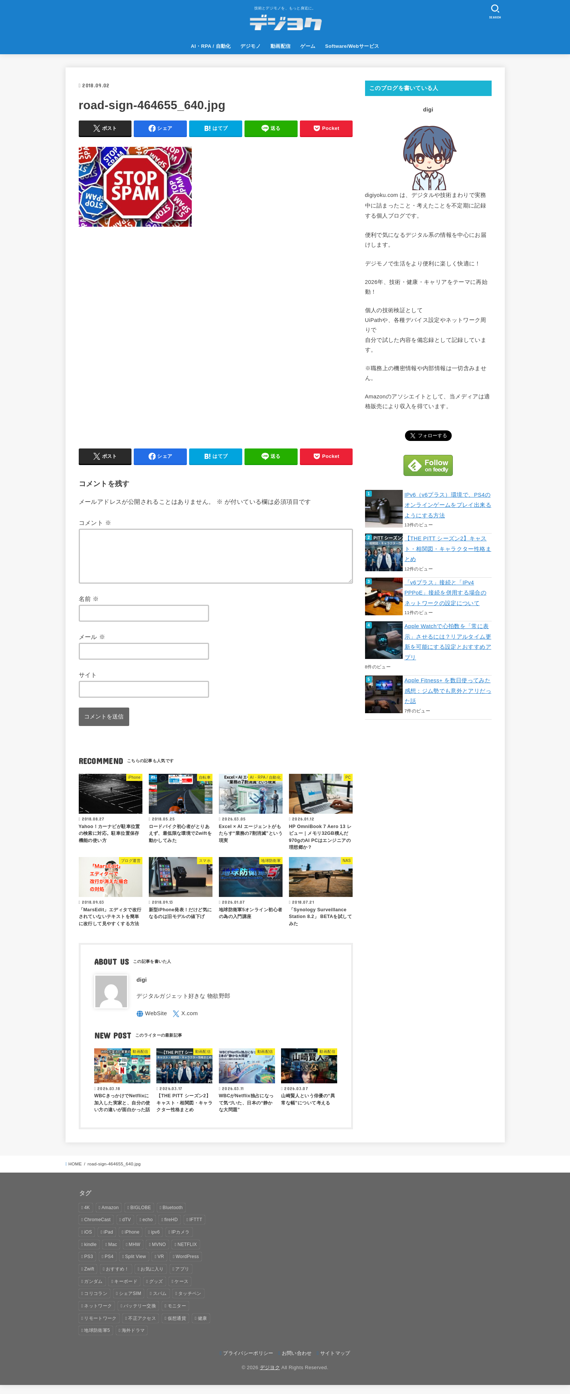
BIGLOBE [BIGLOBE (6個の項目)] (140, 1216)
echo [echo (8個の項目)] (147, 1228)
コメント (95, 522)
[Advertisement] (216, 334)
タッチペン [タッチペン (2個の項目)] (190, 1302)
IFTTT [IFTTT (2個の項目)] (195, 1228)
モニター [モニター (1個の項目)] (177, 1315)
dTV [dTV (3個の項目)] (126, 1228)
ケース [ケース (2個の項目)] (181, 1290)
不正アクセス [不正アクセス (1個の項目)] (142, 1327)
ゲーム (307, 46)
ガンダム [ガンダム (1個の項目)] (93, 1290)
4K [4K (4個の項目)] (87, 1216)
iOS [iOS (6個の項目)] (88, 1241)
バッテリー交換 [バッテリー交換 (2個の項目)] (140, 1315)
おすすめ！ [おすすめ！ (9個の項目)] (117, 1278)
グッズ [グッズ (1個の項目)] (156, 1290)
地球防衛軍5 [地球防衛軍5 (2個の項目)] (97, 1339)
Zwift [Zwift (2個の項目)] (89, 1278)
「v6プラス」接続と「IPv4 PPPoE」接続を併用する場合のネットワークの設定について (446, 593)
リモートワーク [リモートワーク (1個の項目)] (100, 1327)
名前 (89, 607)
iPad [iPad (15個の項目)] (108, 1241)
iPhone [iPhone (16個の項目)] (132, 1241)
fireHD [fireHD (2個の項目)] (171, 1228)
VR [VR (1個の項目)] (160, 1265)
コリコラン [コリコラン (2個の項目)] (95, 1302)
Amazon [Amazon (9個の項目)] (110, 1216)
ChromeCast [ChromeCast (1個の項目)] (97, 1228)
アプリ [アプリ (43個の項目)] (182, 1278)
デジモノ (250, 46)
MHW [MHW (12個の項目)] (135, 1253)
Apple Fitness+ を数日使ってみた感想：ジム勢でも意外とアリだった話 (448, 690)
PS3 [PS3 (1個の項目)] (88, 1265)
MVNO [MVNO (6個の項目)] (159, 1253)
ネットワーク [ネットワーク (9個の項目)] (98, 1315)
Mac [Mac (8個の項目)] (112, 1253)
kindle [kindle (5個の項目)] (90, 1253)
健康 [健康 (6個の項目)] (202, 1327)
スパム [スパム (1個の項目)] (160, 1302)
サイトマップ (335, 1362)
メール (92, 645)
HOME (75, 1173)
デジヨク (270, 1376)
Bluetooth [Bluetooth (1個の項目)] (173, 1216)
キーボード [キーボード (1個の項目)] (126, 1290)
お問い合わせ (297, 1362)
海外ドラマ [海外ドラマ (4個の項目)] (133, 1339)
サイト (88, 683)
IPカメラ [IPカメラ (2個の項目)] (180, 1241)
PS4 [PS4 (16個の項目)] (109, 1265)
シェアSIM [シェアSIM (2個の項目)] (130, 1302)
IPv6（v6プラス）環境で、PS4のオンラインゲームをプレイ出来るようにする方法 (448, 505)
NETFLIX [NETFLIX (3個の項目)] (187, 1253)
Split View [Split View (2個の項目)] (135, 1265)
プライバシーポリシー (248, 1362)
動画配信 (280, 46)
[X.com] (185, 1022)
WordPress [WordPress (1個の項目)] (187, 1265)
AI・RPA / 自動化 (211, 46)
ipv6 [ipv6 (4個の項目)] (155, 1241)
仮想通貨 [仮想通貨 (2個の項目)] (177, 1327)
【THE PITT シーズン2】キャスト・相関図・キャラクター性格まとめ (448, 548)
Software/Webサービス (352, 46)
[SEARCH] (495, 11)
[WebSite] (151, 1022)
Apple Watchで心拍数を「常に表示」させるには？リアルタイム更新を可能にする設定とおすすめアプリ (448, 641)
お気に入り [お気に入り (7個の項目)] (152, 1278)
